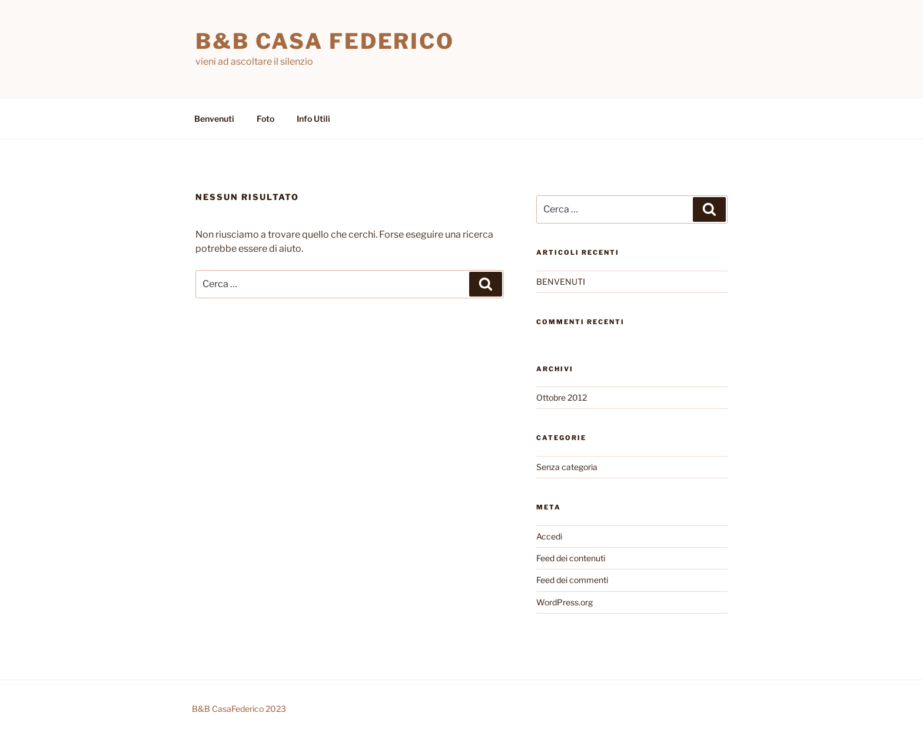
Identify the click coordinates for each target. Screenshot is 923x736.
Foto (265, 119)
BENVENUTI (560, 282)
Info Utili (313, 119)
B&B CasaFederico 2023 (239, 709)
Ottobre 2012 (561, 397)
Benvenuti (214, 119)
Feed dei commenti (572, 580)
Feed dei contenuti (570, 558)
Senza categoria (566, 467)
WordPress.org (564, 602)
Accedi (549, 536)
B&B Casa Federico (324, 41)
